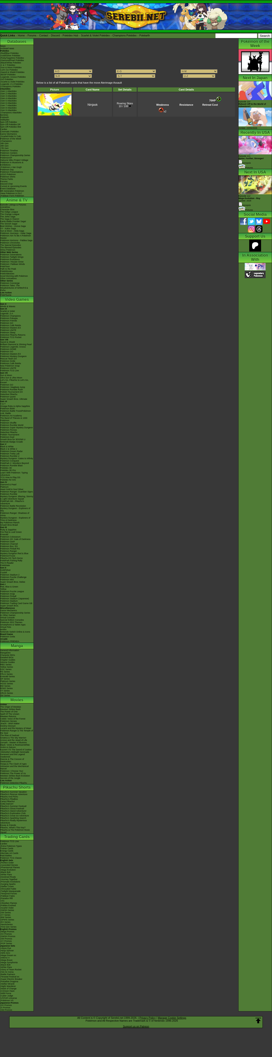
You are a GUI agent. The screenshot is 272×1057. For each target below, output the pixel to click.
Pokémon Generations (11, 254)
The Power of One (9, 711)
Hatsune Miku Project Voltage (14, 160)
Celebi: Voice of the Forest (12, 719)
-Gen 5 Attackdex (8, 101)
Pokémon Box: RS (9, 546)
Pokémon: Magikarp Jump (12, 387)
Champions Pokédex (125, 35)
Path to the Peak (8, 269)
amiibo (3, 629)
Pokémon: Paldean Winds (12, 264)
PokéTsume (5, 295)
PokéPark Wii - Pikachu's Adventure (12, 502)
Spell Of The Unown (9, 714)
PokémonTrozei (7, 556)
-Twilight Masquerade (10, 891)
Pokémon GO (6, 323)
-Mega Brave (6, 960)
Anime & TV (17, 200)
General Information (9, 650)
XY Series (5, 691)
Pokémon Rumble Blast (11, 465)
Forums (32, 35)
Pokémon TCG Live (9, 370)
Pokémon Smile (7, 361)
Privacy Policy (147, 1017)
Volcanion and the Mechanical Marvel (14, 767)
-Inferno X (5, 958)
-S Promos (5, 1007)
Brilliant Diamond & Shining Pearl (16, 344)
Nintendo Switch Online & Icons (15, 632)
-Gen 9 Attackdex (8, 110)
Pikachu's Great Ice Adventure (14, 815)
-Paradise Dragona (9, 981)
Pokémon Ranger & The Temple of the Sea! (16, 731)
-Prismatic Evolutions (10, 882)
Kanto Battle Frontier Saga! (13, 221)
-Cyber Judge (6, 996)
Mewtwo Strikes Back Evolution (15, 776)
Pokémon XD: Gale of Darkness (15, 539)
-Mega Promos (7, 931)
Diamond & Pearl (8, 484)
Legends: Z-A (6, 313)
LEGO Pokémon (8, 174)
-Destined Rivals (8, 877)
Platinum (4, 487)
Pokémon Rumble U (9, 456)
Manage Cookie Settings (172, 1017)
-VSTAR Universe (8, 998)
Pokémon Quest (8, 396)
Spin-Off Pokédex (8, 122)
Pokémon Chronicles (10, 243)
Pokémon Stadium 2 (9, 575)
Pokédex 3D (6, 468)
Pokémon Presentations (11, 172)
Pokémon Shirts (7, 177)
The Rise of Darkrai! (9, 735)
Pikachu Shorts (17, 787)
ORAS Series (6, 693)
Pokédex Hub (70, 35)
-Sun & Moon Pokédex (11, 67)
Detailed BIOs (7, 657)
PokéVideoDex (7, 273)
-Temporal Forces (8, 893)
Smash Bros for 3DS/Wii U (12, 439)
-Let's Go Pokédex (9, 70)
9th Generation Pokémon (12, 191)
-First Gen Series (8, 927)
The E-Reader (7, 563)
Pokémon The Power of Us (13, 773)
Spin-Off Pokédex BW (10, 127)
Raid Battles (6, 855)
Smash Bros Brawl (9, 525)
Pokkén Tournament (9, 434)
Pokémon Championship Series (15, 155)
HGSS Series (6, 683)
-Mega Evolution (8, 870)
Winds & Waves (7, 306)
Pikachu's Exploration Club (13, 813)
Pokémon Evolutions (10, 259)
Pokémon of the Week (10, 139)
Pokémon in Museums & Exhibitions (11, 163)
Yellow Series (6, 667)
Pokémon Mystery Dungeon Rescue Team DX (13, 357)
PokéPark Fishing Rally (11, 560)
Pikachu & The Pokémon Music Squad (15, 831)
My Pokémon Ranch (9, 522)
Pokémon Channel (9, 544)
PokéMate (5, 565)
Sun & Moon (6, 375)
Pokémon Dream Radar (11, 451)
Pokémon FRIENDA (9, 641)
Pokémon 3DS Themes (11, 622)
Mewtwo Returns (8, 716)
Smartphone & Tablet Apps (12, 625)
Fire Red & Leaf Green (11, 532)
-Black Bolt (5, 872)
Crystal (3, 572)
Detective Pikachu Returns (12, 335)
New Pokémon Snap (10, 366)
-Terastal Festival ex (9, 977)
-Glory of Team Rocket (10, 969)
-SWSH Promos (7, 936)
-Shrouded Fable (8, 889)
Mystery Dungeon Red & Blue (14, 553)
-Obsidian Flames (8, 903)
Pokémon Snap (7, 594)
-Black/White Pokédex (10, 63)
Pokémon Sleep (7, 332)
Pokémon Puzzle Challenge (13, 577)
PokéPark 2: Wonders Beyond (14, 463)
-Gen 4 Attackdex (8, 98)
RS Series (5, 672)
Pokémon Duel (7, 437)
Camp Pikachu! (7, 801)
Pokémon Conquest (9, 461)
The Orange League (9, 214)
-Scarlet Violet (7, 908)
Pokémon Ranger (8, 551)
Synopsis (245, 205)
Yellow (3, 589)
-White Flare (6, 874)
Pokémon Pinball (8, 596)
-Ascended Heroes (9, 865)
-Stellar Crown (7, 886)
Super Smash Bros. (9, 606)
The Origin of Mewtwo (10, 707)
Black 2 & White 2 (8, 449)
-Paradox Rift (6, 898)
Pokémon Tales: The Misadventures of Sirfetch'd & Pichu (14, 287)
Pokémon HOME (8, 349)
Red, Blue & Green (9, 587)
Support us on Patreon (136, 1026)
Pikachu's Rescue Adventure (13, 794)
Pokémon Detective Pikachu (13, 783)
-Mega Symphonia (9, 962)
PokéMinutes (6, 271)
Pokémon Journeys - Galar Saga (15, 233)
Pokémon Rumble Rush (11, 389)
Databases (16, 41)
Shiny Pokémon (7, 250)
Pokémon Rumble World (11, 425)
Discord (55, 35)
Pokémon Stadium (9, 601)
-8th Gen (4, 146)
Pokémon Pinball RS (10, 549)
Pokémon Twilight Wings (11, 257)
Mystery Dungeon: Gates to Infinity (16, 458)
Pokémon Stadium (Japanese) (14, 598)
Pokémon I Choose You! (11, 771)
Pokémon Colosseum (10, 537)
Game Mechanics (8, 134)
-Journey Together (8, 879)
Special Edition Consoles (12, 620)
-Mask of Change (8, 988)
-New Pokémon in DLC (11, 193)
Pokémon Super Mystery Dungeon (16, 427)
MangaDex (5, 653)
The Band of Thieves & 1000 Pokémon (13, 419)
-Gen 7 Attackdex (8, 105)
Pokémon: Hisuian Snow (11, 262)
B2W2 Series (6, 688)
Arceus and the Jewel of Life (13, 740)
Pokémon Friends (8, 320)
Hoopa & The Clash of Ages (13, 764)
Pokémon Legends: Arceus (13, 347)
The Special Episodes (10, 245)
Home (21, 35)
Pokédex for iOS (8, 480)
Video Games (17, 299)
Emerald (4, 534)
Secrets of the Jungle (10, 778)
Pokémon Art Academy (11, 415)
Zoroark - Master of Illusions (13, 742)
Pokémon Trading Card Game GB (16, 603)
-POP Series (6, 943)
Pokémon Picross (8, 430)
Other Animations (8, 278)
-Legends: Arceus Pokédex (13, 77)
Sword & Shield (7, 342)
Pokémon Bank (7, 408)
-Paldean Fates (7, 896)
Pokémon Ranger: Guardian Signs (16, 491)
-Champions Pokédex (10, 86)
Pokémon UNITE (8, 330)
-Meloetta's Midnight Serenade (14, 752)
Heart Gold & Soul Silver (11, 489)
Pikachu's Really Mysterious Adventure (13, 821)
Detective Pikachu (8, 394)
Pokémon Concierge (10, 283)
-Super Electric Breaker (11, 979)
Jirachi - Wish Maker (10, 723)
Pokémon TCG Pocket (10, 337)
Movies (16, 700)
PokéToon (5, 266)
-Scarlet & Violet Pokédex (12, 82)
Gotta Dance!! (7, 804)
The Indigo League (9, 212)
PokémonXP (6, 158)
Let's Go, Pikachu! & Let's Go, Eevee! (14, 381)
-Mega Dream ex (8, 955)
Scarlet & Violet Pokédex (95, 35)
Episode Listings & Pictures (13, 205)
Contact (43, 35)
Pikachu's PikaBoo (9, 799)
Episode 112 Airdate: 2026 (249, 198)
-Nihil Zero (5, 953)
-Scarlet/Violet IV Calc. (11, 136)
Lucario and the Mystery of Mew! (15, 728)
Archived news (7, 48)
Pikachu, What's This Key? (13, 827)
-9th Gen (4, 143)
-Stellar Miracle (7, 984)
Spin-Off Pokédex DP (10, 124)
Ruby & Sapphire (8, 529)
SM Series (5, 695)
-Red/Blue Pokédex (9, 53)
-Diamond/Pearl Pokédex (12, 60)
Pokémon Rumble (8, 494)
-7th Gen (4, 148)
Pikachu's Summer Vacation (13, 792)
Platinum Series (7, 681)
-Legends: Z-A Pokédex (11, 84)
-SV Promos (6, 934)
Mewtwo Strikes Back (10, 709)
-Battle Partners (7, 974)
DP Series (5, 679)
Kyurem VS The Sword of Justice (16, 749)
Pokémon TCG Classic (11, 858)
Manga (17, 646)
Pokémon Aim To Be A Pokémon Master (15, 236)
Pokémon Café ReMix (10, 325)
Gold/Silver (5, 570)
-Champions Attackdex (11, 112)
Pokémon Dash (7, 541)
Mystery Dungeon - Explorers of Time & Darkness (15, 519)
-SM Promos (6, 939)
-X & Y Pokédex (7, 65)
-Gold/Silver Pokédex (10, 55)
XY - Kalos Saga (8, 228)
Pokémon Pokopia (9, 318)
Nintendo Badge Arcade (11, 442)
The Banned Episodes (10, 247)
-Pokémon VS (7, 1000)
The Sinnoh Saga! (8, 224)
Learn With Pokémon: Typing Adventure (14, 473)
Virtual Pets (5, 627)
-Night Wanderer (8, 986)
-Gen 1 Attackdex (8, 91)
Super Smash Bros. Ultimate (13, 399)
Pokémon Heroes (8, 721)
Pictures (246, 168)
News (3, 46)
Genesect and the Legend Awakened (12, 755)
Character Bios (7, 209)
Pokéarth (144, 35)
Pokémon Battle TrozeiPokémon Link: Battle (15, 412)
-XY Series (5, 915)
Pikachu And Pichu (9, 796)
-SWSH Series (7, 910)
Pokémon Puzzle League (12, 591)
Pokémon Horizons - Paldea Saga (16, 240)
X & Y (3, 404)
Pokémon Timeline (9, 150)
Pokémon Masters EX (10, 328)
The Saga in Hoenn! (9, 219)
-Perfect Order (7, 863)
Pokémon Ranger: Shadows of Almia (14, 514)
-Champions (6, 141)
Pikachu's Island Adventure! (13, 811)
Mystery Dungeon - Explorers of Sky (15, 509)
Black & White (7, 446)
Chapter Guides (7, 660)
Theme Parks (6, 179)
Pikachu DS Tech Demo (11, 558)
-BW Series (5, 917)
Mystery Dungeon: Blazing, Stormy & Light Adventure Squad (16, 497)
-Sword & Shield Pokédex (12, 72)
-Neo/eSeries (6, 924)
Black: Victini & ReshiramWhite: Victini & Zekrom (15, 746)
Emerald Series (7, 676)
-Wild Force (5, 993)
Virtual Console (7, 617)
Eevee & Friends (8, 825)
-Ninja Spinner (7, 950)
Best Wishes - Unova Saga (13, 226)
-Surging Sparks (8, 884)
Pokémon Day (7, 169)
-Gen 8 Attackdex (8, 108)
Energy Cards (6, 851)
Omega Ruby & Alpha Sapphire (15, 406)
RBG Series (6, 664)
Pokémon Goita (7, 636)
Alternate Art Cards (9, 853)
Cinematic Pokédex (9, 131)
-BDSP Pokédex (8, 74)
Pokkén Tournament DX (11, 392)
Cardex (3, 129)
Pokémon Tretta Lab (9, 453)
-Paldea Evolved (8, 905)
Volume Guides (7, 662)
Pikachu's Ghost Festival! (12, 808)
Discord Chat (6, 184)
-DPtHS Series (7, 920)
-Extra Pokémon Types (11, 846)
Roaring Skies (125, 103)
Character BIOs (7, 655)
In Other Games (7, 615)
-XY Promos (6, 941)
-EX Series (5, 922)
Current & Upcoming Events (13, 186)
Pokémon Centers (8, 153)
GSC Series (6, 669)
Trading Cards (17, 837)
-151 (2, 901)
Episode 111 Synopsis (251, 159)
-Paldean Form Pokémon (12, 196)
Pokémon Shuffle (8, 423)
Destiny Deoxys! (8, 726)
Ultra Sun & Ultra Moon (11, 377)
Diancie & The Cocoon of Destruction (12, 760)
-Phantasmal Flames (10, 867)
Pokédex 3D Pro (8, 470)
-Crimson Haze (7, 991)
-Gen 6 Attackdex (8, 103)
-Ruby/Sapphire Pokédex (12, 58)
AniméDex (5, 207)
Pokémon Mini (7, 579)
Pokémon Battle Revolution (13, 506)
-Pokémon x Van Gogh (11, 167)
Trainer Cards (6, 848)
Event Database (7, 188)
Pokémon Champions (10, 316)
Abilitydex (4, 120)
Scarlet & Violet (7, 311)
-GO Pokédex (6, 79)
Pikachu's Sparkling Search (13, 818)
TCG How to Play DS (10, 477)
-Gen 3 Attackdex (8, 96)
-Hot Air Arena (7, 972)
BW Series (5, 686)
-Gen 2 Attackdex (8, 93)
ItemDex (4, 115)
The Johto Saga (7, 216)
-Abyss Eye (5, 948)
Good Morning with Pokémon (14, 276)
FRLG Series (6, 674)
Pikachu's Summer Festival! (13, 806)
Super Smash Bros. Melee (12, 582)
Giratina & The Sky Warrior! (13, 738)
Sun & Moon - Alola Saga (12, 231)
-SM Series (5, 912)
